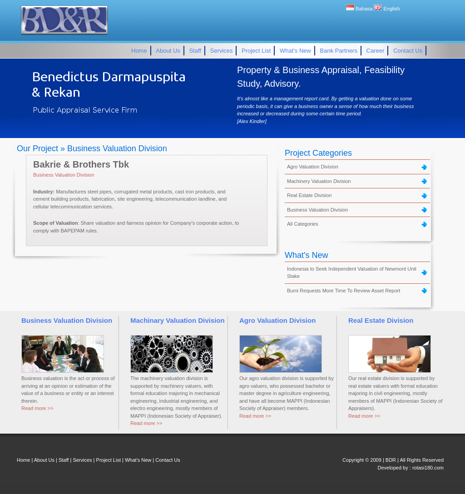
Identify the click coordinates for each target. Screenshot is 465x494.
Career (375, 50)
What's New (295, 50)
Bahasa (360, 8)
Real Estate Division (309, 195)
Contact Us (407, 50)
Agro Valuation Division (312, 166)
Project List (256, 50)
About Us (168, 50)
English (387, 8)
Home (139, 50)
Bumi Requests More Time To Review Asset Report (343, 290)
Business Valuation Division (63, 175)
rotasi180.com (428, 467)
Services (221, 50)
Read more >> (37, 408)
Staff (195, 50)
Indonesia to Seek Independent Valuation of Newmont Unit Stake (351, 272)
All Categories (302, 224)
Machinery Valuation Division (319, 181)
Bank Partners (338, 50)
